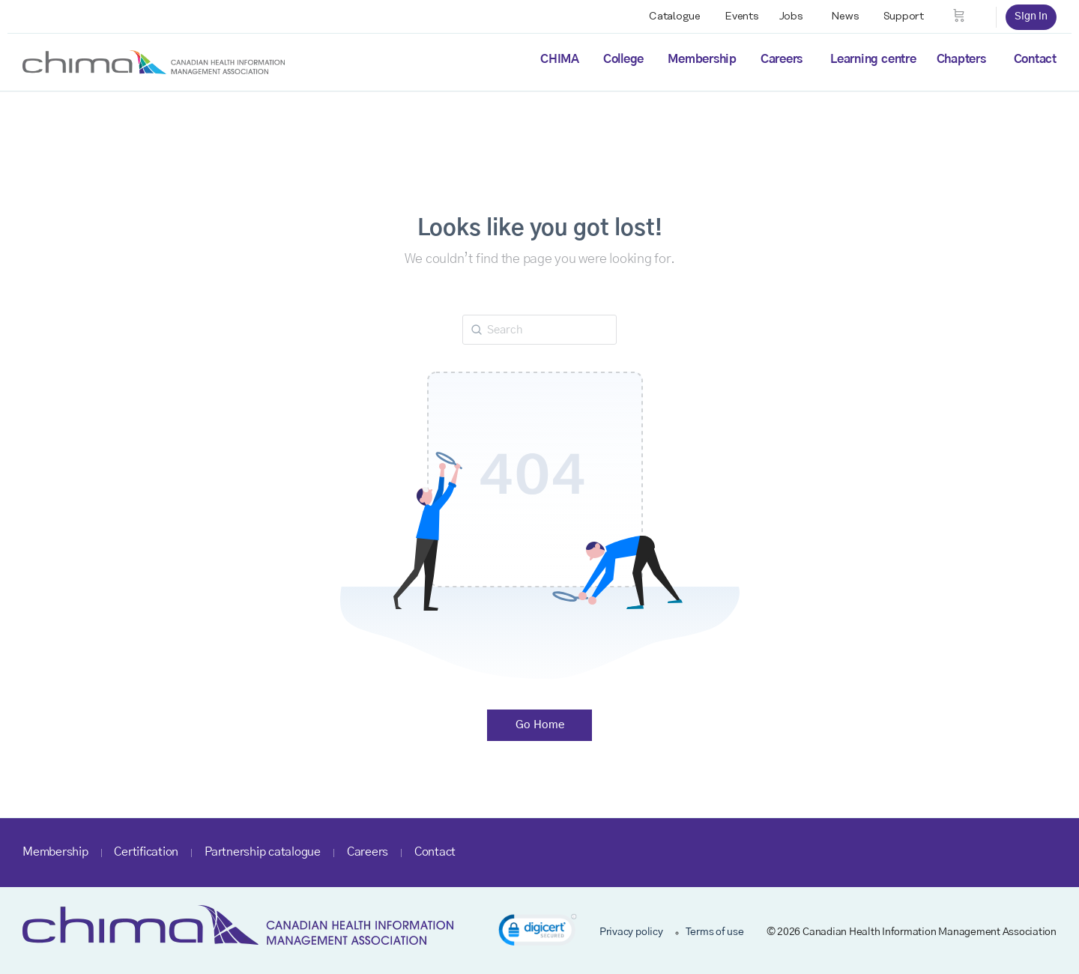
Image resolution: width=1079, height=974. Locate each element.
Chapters (961, 59)
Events (742, 16)
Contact (1035, 59)
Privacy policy (631, 932)
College (623, 59)
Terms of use (715, 932)
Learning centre (873, 59)
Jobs (791, 16)
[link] (537, 932)
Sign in (1031, 16)
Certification (146, 852)
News (845, 16)
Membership (702, 59)
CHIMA (559, 59)
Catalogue (675, 16)
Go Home (540, 724)
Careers (782, 59)
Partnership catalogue (263, 852)
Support (903, 16)
